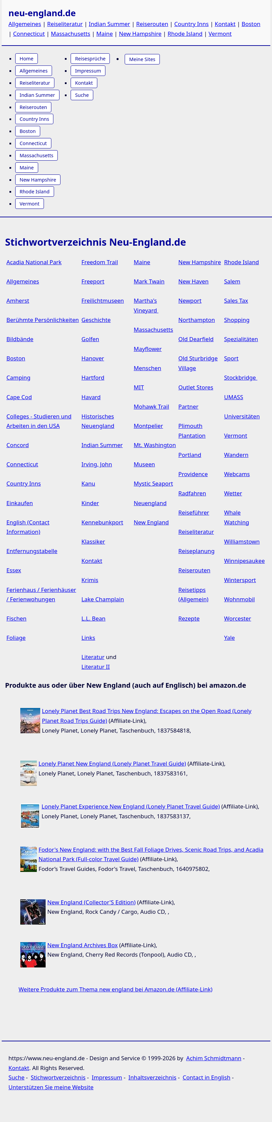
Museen (144, 464)
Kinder (90, 503)
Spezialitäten (241, 339)
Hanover (92, 358)
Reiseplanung (196, 551)
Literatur (92, 657)
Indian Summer (109, 24)
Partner (188, 406)
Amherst (17, 300)
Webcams (237, 474)
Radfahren (192, 493)
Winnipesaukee (244, 561)
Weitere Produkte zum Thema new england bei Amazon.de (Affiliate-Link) (116, 989)
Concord (17, 445)
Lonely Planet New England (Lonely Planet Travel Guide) (112, 763)
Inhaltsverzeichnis (152, 1077)
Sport (231, 358)
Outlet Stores (195, 387)
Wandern (236, 455)
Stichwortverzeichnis (58, 1077)
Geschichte (95, 320)
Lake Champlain (102, 599)
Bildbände (19, 339)
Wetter (233, 493)
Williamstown (242, 541)
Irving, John (96, 464)
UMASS (233, 397)
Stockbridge (240, 377)
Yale (229, 637)
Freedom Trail (99, 262)
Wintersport (240, 580)
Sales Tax (236, 300)
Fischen (16, 618)
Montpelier (148, 426)
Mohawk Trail (151, 406)
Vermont (219, 33)
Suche (82, 95)
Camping (18, 377)
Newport (190, 300)
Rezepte (189, 618)
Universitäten (242, 416)
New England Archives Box (82, 945)
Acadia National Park (33, 262)
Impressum (88, 70)
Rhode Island (185, 33)
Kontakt (225, 24)
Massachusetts (71, 33)
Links (88, 637)
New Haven (193, 281)
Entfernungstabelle (31, 551)
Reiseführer (193, 512)
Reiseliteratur (65, 24)
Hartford (92, 377)
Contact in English (206, 1077)
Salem (232, 281)
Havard (91, 397)
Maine (104, 33)
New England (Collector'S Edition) (91, 902)
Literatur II (95, 667)
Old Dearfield (196, 339)
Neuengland (150, 503)
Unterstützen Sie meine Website (51, 1087)
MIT (139, 387)
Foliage (16, 637)
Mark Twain (149, 281)
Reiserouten (152, 24)
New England (151, 522)
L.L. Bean (93, 618)
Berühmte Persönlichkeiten (42, 320)
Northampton (196, 320)
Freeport (92, 281)
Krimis (89, 580)
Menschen (147, 368)
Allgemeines (24, 24)
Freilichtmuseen (102, 300)
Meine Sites (142, 59)
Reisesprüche (90, 58)
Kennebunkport (102, 522)
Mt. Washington (155, 445)
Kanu (88, 483)
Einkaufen (19, 503)
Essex (13, 570)
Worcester (237, 618)
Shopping (236, 320)
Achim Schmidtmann (213, 1058)
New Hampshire (140, 33)
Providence (193, 474)
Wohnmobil (239, 599)
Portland (189, 455)
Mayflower (148, 349)
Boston (251, 24)
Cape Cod (19, 397)
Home (26, 58)
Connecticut (29, 33)
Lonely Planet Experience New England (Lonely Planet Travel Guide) (131, 806)
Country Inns (191, 24)
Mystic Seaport (153, 483)
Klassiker (93, 541)
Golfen (90, 339)
